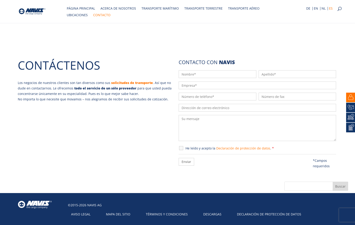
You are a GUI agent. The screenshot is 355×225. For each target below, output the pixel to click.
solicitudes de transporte (132, 83)
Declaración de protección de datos (269, 214)
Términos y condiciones (167, 214)
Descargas (212, 214)
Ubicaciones (77, 15)
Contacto (102, 15)
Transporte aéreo (244, 8)
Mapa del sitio (118, 214)
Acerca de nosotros (118, 8)
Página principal (81, 8)
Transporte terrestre (203, 8)
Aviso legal (80, 214)
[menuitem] (308, 9)
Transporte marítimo (160, 8)
